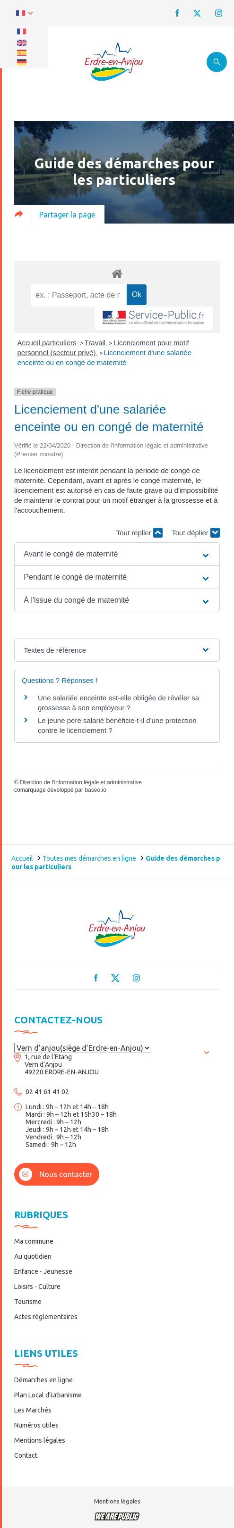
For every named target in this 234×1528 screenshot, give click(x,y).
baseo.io (95, 790)
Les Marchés (33, 1410)
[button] (117, 554)
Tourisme (28, 1301)
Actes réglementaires (46, 1316)
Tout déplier (196, 533)
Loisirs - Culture (37, 1286)
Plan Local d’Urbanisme (48, 1395)
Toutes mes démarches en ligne (89, 858)
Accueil (22, 858)
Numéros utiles (36, 1425)
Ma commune (33, 1241)
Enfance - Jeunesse (43, 1271)
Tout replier (139, 533)
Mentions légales (39, 1440)
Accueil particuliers (47, 343)
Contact (25, 1455)
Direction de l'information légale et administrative (81, 782)
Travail (96, 343)
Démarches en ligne (43, 1380)
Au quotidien (33, 1256)
